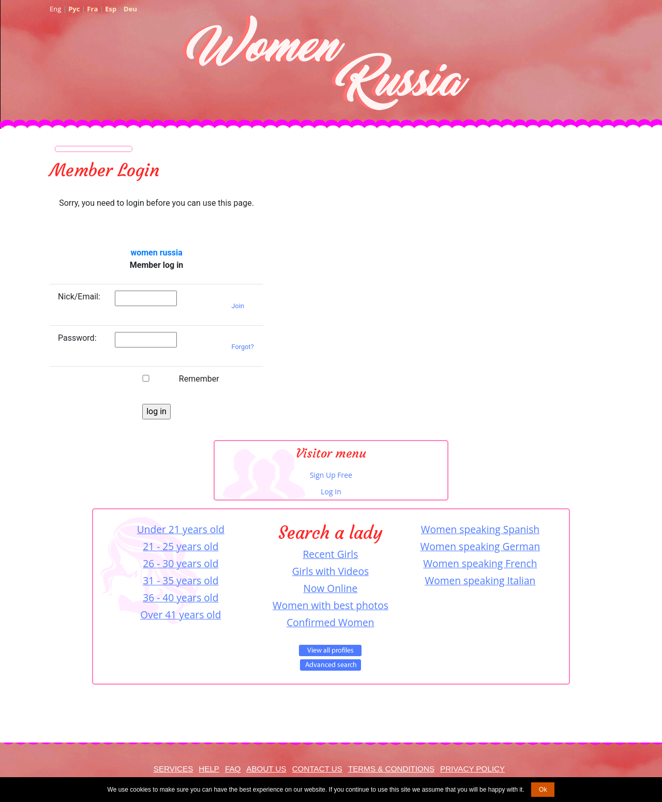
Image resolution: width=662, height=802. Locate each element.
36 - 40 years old (180, 597)
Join (238, 306)
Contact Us (317, 768)
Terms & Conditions (391, 768)
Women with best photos (330, 605)
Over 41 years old (180, 615)
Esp (110, 8)
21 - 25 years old (180, 546)
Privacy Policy (472, 768)
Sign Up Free (331, 475)
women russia (156, 253)
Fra (92, 8)
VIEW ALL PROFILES (330, 650)
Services (173, 768)
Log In (331, 491)
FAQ (232, 768)
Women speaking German (480, 546)
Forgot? (243, 347)
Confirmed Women (330, 622)
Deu (130, 8)
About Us (266, 768)
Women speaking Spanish (480, 529)
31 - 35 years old (180, 580)
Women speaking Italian (480, 580)
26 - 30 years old (180, 563)
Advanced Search (330, 665)
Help (209, 768)
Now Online (331, 588)
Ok (543, 789)
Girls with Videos (330, 571)
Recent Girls (330, 554)
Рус (74, 8)
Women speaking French (480, 563)
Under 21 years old (180, 529)
